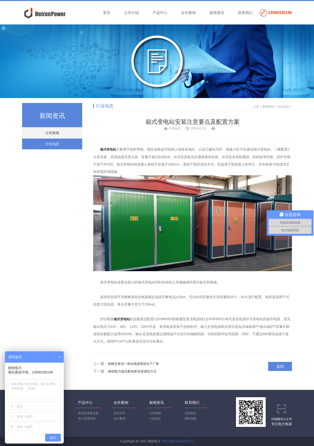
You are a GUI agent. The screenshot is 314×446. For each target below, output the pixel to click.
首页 (106, 13)
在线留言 (190, 413)
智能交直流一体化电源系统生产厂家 (133, 364)
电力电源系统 (87, 418)
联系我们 (245, 13)
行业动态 (52, 144)
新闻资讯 (216, 13)
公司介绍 (131, 13)
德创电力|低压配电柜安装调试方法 (132, 371)
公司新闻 (52, 133)
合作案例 (188, 13)
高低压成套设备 (88, 413)
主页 (256, 106)
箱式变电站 (108, 149)
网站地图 (190, 418)
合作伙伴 (119, 413)
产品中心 (160, 13)
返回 (280, 366)
